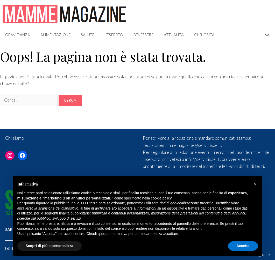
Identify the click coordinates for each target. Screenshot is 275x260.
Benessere (143, 34)
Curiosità (204, 34)
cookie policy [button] (161, 198)
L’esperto (114, 34)
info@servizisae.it (202, 159)
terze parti (97, 203)
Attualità (174, 34)
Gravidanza (17, 34)
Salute (87, 34)
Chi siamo (14, 138)
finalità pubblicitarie (74, 213)
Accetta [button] (243, 246)
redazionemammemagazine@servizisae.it (182, 145)
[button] (255, 184)
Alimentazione (55, 34)
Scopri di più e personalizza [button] (49, 246)
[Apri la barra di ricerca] (267, 34)
